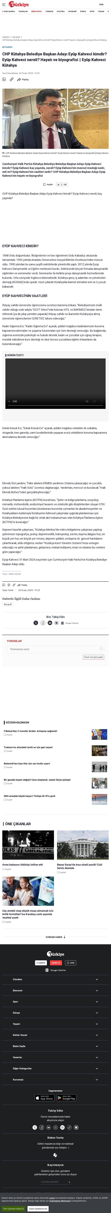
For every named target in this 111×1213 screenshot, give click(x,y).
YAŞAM (101, 11)
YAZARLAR (23, 11)
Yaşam (16, 1024)
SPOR (92, 11)
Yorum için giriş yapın (93, 657)
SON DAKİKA (9, 11)
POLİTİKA (61, 11)
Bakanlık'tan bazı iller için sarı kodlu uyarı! (27, 763)
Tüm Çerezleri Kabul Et (13, 1209)
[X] (35, 623)
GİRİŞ (101, 4)
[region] (55, 1203)
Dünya (16, 1012)
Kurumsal (18, 1079)
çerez (52, 1198)
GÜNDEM (49, 11)
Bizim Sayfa (19, 1046)
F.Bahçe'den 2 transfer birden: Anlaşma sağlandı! (30, 731)
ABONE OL (56, 963)
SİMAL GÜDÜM (15, 574)
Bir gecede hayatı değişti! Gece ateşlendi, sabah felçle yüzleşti (37, 779)
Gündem (17, 979)
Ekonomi (17, 990)
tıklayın (63, 1147)
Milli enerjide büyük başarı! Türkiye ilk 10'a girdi (29, 796)
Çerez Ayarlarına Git (38, 1209)
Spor (15, 1001)
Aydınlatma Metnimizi (60, 1201)
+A (64, 184)
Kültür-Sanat (20, 1035)
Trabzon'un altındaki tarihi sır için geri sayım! (28, 747)
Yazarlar (17, 1057)
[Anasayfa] (55, 954)
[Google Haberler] (70, 623)
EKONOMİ (72, 11)
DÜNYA (83, 11)
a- (58, 184)
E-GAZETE (41, 963)
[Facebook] (42, 623)
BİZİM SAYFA (36, 11)
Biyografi (7, 47)
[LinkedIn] (50, 623)
